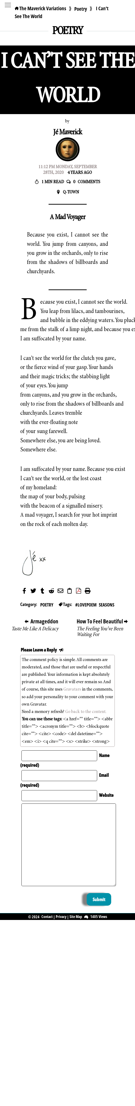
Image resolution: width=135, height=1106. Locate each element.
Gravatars (72, 689)
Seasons (106, 604)
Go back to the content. (85, 711)
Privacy (61, 916)
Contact (47, 916)
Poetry (80, 8)
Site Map (76, 916)
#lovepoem (86, 604)
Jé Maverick (67, 132)
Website (106, 795)
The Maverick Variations (40, 8)
